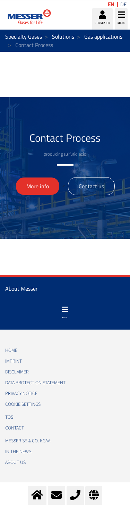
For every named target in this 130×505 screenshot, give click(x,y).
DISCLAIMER (17, 372)
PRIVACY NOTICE (21, 393)
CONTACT (14, 428)
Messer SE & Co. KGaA (27, 440)
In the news (18, 451)
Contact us (91, 186)
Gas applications (103, 36)
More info (37, 186)
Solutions (63, 36)
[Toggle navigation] (64, 312)
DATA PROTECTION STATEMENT (35, 382)
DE (123, 4)
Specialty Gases (23, 36)
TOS (9, 417)
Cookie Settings (23, 404)
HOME (11, 350)
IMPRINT (13, 361)
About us (15, 462)
